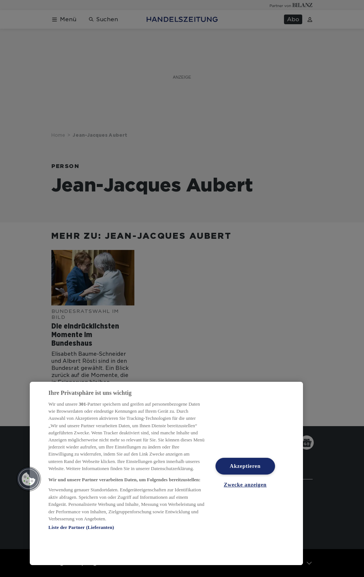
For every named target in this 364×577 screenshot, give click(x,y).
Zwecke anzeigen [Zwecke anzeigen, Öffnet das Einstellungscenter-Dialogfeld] (245, 485)
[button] (29, 479)
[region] (166, 473)
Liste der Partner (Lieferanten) (81, 527)
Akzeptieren (245, 466)
